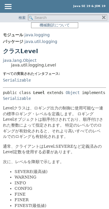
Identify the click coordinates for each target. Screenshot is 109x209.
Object (73, 92)
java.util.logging (40, 41)
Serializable (17, 80)
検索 (22, 18)
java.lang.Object (19, 60)
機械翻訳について (55, 25)
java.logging (37, 35)
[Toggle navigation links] (8, 7)
